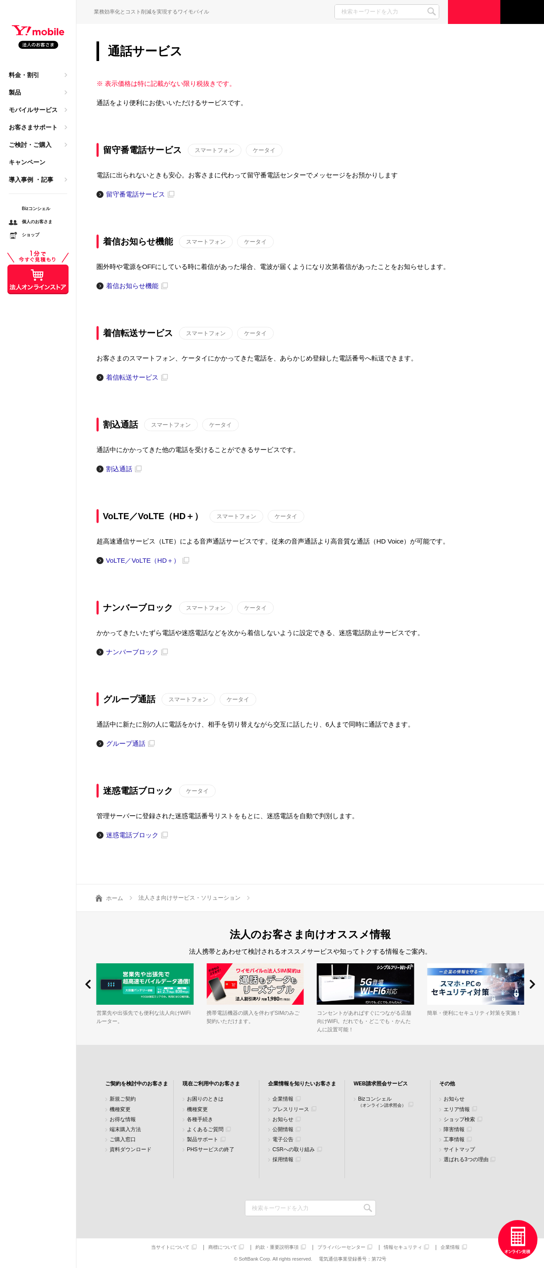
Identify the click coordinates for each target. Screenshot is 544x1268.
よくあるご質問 (205, 1129)
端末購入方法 (125, 1129)
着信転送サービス (132, 377)
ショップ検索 (459, 1119)
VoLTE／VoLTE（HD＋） (143, 560)
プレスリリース (290, 1109)
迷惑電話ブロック (132, 835)
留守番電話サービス (135, 194)
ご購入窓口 (123, 1139)
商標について (222, 1247)
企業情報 (282, 1099)
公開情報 (282, 1129)
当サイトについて (170, 1247)
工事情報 (454, 1139)
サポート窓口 (522, 12)
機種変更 (120, 1109)
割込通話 (119, 469)
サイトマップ (459, 1149)
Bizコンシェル (382, 1101)
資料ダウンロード (130, 1149)
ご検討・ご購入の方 (474, 12)
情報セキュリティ (403, 1247)
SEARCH (431, 11)
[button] (88, 984)
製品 (15, 92)
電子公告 (282, 1139)
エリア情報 (457, 1109)
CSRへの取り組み (293, 1149)
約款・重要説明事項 (277, 1247)
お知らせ (282, 1119)
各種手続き (200, 1119)
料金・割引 (24, 74)
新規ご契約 (123, 1099)
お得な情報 (123, 1119)
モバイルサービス (33, 109)
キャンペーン (27, 162)
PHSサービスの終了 (210, 1149)
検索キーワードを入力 (368, 1208)
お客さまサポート (33, 127)
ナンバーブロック (132, 652)
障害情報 (454, 1129)
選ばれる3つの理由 (466, 1160)
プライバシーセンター (341, 1247)
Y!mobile (38, 37)
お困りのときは (205, 1099)
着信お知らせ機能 (132, 285)
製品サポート (202, 1139)
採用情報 (282, 1160)
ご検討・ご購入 (30, 144)
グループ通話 (125, 743)
